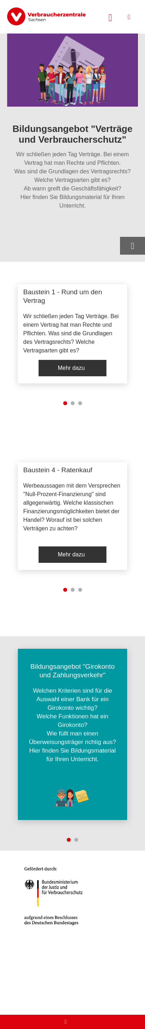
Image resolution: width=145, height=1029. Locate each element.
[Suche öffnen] (110, 16)
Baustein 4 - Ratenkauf (57, 470)
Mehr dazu (71, 368)
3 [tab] (80, 403)
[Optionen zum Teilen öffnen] (132, 246)
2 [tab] (73, 403)
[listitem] (72, 333)
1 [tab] (65, 403)
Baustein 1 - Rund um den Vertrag (62, 296)
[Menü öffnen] (129, 17)
